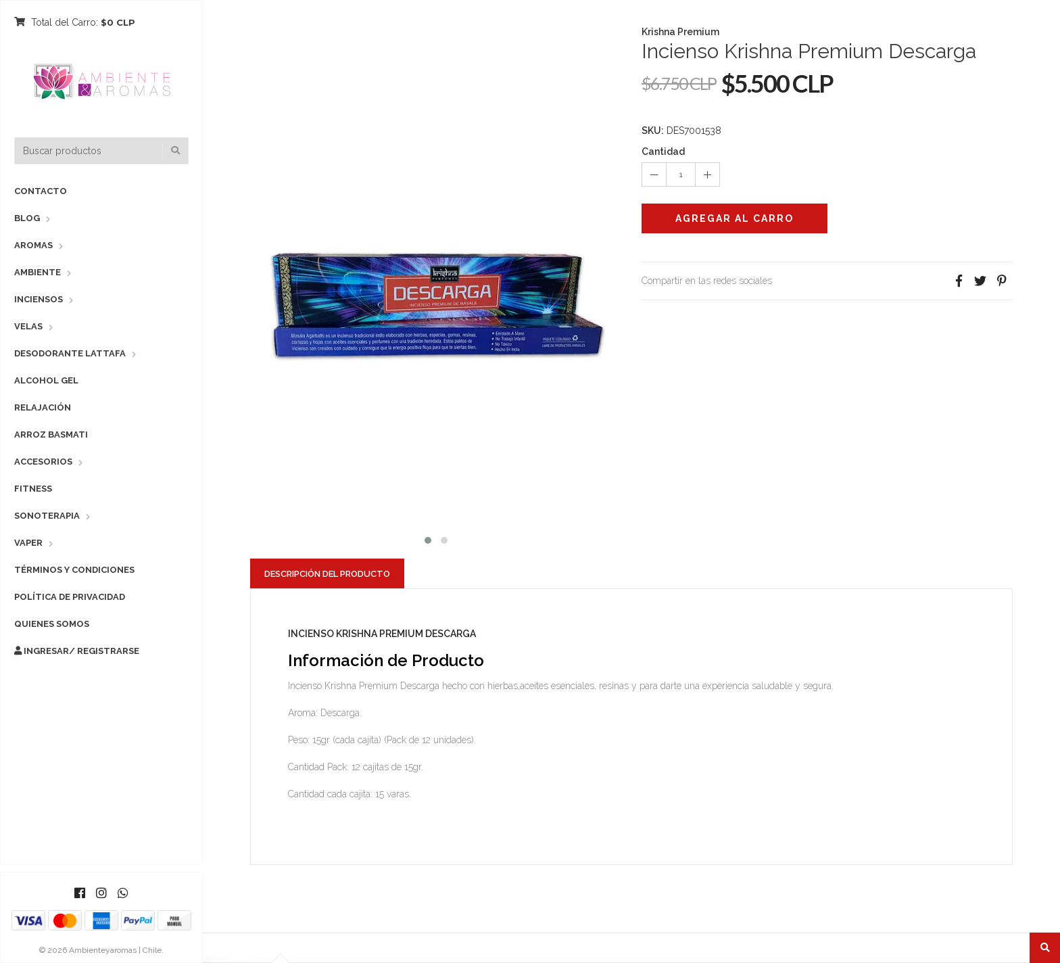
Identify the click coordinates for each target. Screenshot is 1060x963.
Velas (28, 326)
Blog (27, 218)
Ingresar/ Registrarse (76, 651)
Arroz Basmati (51, 434)
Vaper (28, 543)
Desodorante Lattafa (70, 353)
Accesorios (43, 461)
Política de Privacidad (69, 597)
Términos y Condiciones (74, 570)
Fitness (33, 489)
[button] (428, 539)
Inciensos (38, 299)
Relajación (42, 407)
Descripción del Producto (327, 574)
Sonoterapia (47, 516)
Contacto (40, 191)
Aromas (33, 245)
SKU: (653, 130)
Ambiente (37, 272)
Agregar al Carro (734, 218)
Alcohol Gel (46, 380)
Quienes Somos (51, 624)
